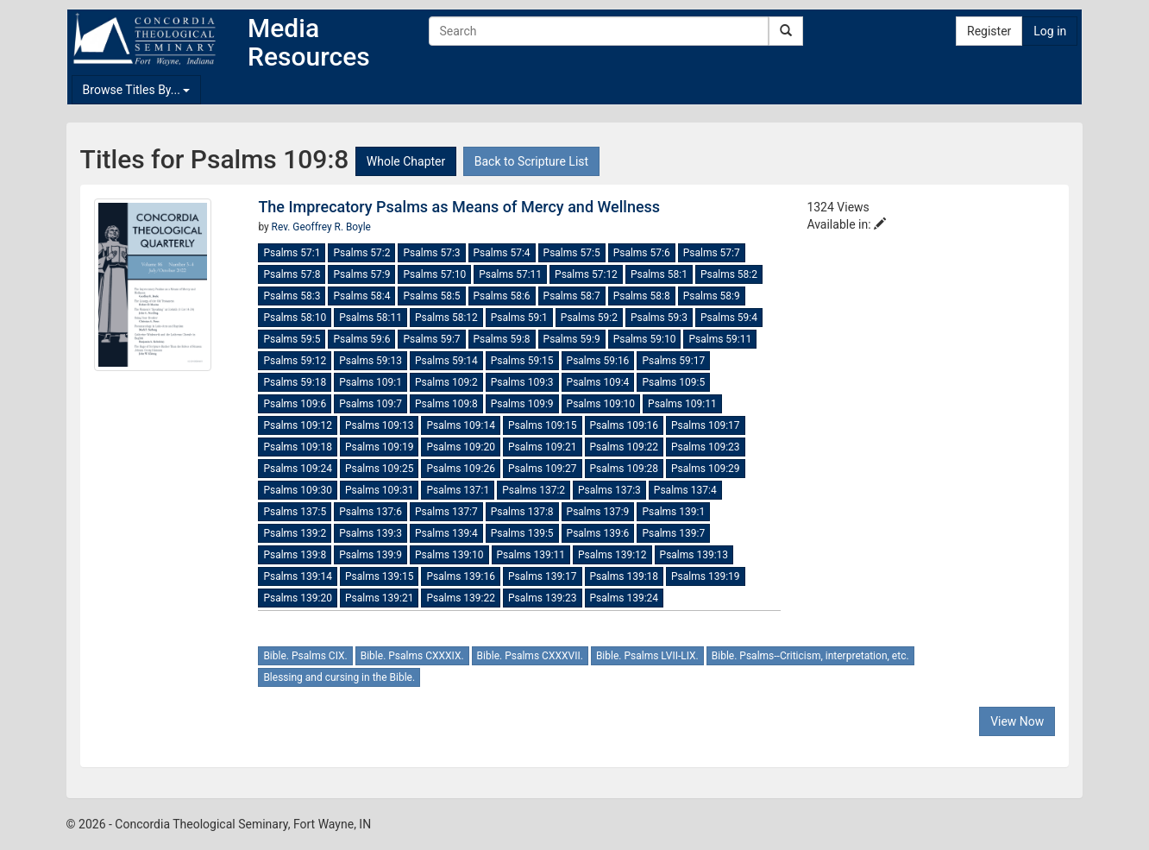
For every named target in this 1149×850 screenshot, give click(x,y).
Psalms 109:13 (379, 425)
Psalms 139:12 (612, 555)
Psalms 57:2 (361, 253)
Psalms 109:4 (598, 382)
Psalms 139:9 (370, 555)
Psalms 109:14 (460, 425)
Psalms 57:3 (431, 253)
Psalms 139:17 (542, 576)
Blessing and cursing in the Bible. (339, 677)
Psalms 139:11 (531, 555)
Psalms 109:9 (522, 404)
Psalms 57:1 (291, 253)
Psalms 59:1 (519, 318)
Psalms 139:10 (449, 555)
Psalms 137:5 (294, 512)
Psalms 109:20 (460, 447)
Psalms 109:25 (379, 469)
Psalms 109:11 (682, 404)
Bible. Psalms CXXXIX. (412, 656)
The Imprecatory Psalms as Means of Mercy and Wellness (459, 207)
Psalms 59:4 (728, 318)
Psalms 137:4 (685, 490)
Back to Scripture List (531, 161)
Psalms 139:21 (379, 598)
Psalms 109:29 (705, 469)
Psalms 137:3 (609, 490)
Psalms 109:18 (297, 447)
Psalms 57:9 (361, 274)
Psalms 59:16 (598, 361)
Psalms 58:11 (370, 318)
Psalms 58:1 (659, 274)
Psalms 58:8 (641, 296)
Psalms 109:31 (379, 490)
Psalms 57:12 (586, 274)
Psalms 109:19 (379, 447)
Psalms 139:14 (297, 576)
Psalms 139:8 (294, 555)
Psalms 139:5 (522, 533)
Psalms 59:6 (361, 339)
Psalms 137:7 (446, 512)
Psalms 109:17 (705, 425)
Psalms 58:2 (728, 274)
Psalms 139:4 (446, 533)
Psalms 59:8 (502, 339)
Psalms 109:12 (297, 425)
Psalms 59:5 (291, 339)
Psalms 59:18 (294, 382)
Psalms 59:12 (294, 361)
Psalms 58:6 (502, 296)
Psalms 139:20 (297, 598)
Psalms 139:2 (294, 533)
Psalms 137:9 (598, 512)
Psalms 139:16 (460, 576)
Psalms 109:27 (542, 469)
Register (989, 31)
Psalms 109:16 (624, 425)
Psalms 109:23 (705, 447)
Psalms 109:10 (601, 404)
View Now (1017, 721)
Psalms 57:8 (291, 274)
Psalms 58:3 (291, 296)
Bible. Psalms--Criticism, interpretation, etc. (810, 656)
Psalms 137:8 (522, 512)
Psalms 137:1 (457, 490)
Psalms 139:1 (673, 512)
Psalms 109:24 (297, 469)
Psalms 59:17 (673, 361)
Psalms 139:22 (460, 598)
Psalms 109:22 (624, 447)
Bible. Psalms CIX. (305, 656)
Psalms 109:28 (624, 469)
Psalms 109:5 (673, 382)
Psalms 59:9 (571, 339)
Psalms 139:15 (379, 576)
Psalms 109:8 (446, 404)
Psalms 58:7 (571, 296)
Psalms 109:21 (542, 447)
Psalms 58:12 (446, 318)
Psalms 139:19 (705, 576)
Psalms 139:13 (694, 555)
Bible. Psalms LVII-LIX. (647, 656)
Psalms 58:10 (294, 318)
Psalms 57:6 (641, 253)
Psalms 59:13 (370, 361)
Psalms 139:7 (673, 533)
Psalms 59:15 (522, 361)
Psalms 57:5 (571, 253)
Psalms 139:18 (624, 576)
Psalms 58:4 (361, 296)
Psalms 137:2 (533, 490)
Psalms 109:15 (542, 425)
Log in (1049, 31)
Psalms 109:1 (370, 382)
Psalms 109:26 (460, 469)
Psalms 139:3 (370, 533)
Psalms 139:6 (598, 533)
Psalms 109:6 (294, 404)
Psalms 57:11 (510, 274)
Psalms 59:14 (446, 361)
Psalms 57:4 (502, 253)
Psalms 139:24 (624, 598)
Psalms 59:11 (719, 339)
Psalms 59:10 (644, 339)
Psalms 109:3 (522, 382)
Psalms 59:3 (659, 318)
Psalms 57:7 (711, 253)
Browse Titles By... (137, 90)
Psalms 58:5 (431, 296)
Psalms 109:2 (446, 382)
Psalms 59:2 (589, 318)
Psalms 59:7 (431, 339)
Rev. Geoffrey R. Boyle (321, 227)
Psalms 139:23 (542, 598)
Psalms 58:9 (711, 296)
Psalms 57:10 (434, 274)
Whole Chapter (406, 161)
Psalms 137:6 (370, 512)
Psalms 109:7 (370, 404)
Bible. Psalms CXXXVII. (530, 656)
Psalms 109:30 (297, 490)
